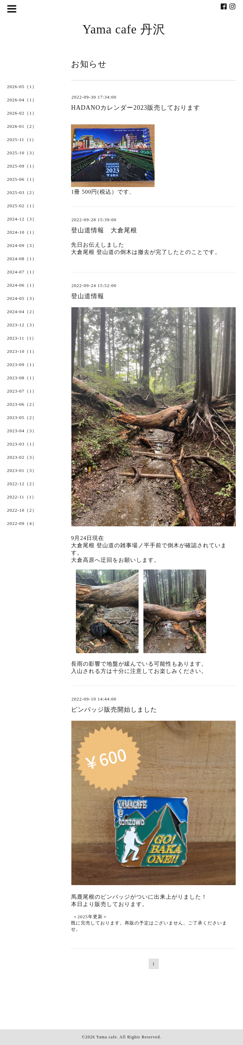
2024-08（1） (22, 258)
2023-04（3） (22, 430)
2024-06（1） (22, 285)
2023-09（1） (22, 364)
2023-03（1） (22, 444)
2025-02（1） (22, 205)
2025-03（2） (22, 192)
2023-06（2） (22, 404)
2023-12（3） (22, 324)
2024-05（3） (22, 298)
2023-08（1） (22, 377)
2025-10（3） (22, 152)
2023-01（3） (22, 470)
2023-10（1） (22, 351)
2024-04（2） (22, 311)
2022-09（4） (22, 523)
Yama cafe (106, 1037)
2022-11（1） (22, 497)
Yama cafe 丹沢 (124, 29)
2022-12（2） (22, 483)
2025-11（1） (22, 139)
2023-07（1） (22, 391)
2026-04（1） (22, 99)
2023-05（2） (22, 417)
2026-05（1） (22, 86)
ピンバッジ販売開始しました (114, 709)
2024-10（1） (22, 232)
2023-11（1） (22, 338)
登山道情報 (87, 296)
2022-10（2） (22, 510)
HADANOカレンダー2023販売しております (135, 107)
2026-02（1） (22, 113)
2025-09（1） (22, 166)
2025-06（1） (22, 179)
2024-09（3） (22, 245)
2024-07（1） (22, 271)
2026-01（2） (22, 126)
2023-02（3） (22, 457)
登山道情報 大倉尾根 (104, 230)
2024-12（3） (22, 219)
